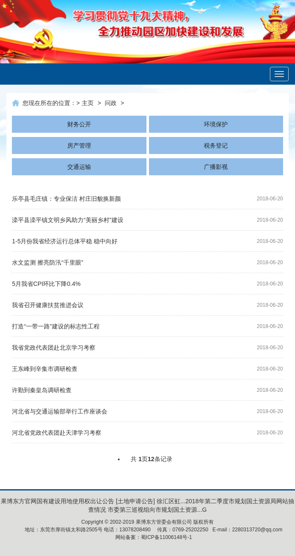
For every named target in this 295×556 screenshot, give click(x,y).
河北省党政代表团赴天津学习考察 (56, 432)
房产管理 (79, 145)
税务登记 (216, 145)
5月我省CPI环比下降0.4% (46, 283)
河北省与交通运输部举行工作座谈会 (59, 411)
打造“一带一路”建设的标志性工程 (55, 326)
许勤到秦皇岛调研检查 (42, 390)
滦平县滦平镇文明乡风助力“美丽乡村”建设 (67, 220)
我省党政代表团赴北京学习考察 (53, 347)
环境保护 (216, 124)
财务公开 (79, 124)
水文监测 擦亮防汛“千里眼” (47, 262)
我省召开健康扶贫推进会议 (47, 305)
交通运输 (79, 166)
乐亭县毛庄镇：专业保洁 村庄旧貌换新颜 (66, 198)
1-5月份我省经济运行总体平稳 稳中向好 (64, 241)
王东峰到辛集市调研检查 (44, 368)
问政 (111, 103)
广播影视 (216, 166)
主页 (88, 103)
